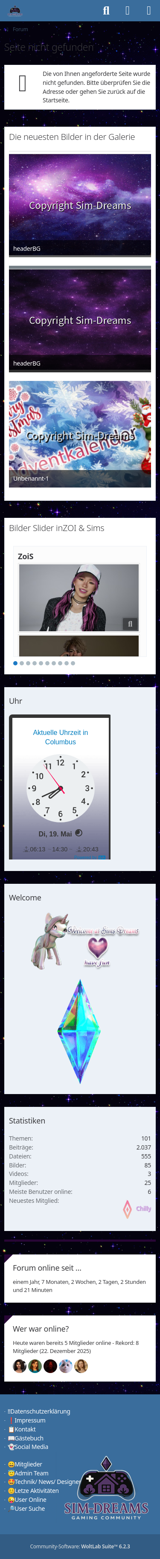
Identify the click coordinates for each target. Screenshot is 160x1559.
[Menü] (148, 10)
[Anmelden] (127, 10)
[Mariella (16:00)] (23, 1366)
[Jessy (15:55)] (69, 1366)
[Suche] (106, 10)
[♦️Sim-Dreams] (15, 10)
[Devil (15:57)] (54, 1366)
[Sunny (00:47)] (84, 1366)
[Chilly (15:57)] (38, 1366)
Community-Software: (80, 1546)
